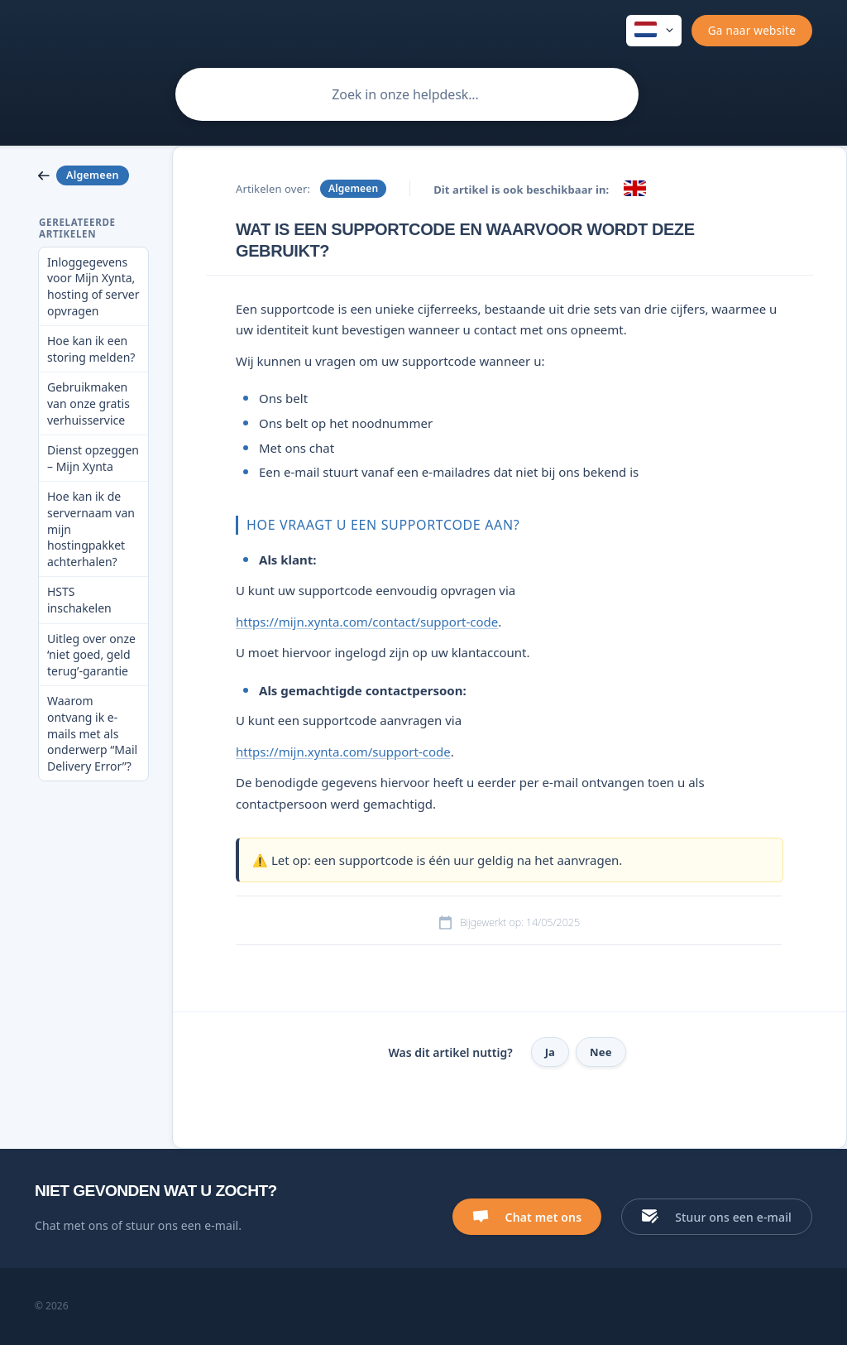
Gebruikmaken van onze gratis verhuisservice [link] (88, 403)
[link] (93, 175)
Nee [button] (601, 1052)
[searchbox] (407, 94)
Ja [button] (550, 1052)
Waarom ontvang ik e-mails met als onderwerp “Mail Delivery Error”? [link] (92, 733)
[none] (654, 30)
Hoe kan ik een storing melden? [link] (91, 349)
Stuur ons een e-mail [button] (733, 1217)
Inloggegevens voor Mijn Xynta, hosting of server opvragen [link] (93, 286)
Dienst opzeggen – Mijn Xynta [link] (93, 458)
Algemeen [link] (353, 188)
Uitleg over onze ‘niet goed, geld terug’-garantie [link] (91, 655)
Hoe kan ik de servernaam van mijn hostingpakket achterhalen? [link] (91, 528)
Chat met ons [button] (543, 1217)
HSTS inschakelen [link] (79, 600)
